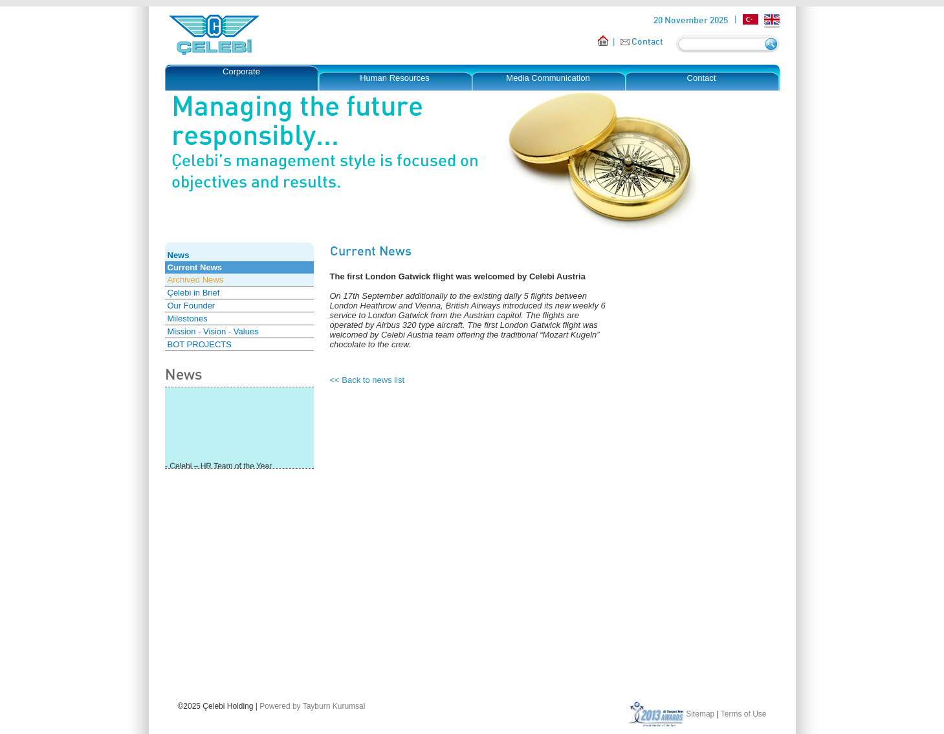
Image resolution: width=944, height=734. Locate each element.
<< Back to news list (367, 380)
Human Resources (395, 78)
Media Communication (547, 78)
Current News (195, 267)
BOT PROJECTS (200, 344)
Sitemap (700, 713)
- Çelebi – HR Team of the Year (218, 466)
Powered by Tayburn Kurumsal (312, 706)
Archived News (196, 280)
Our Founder (191, 305)
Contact (647, 41)
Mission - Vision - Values (213, 331)
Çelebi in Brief (194, 292)
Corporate (241, 71)
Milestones (188, 318)
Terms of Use (744, 713)
